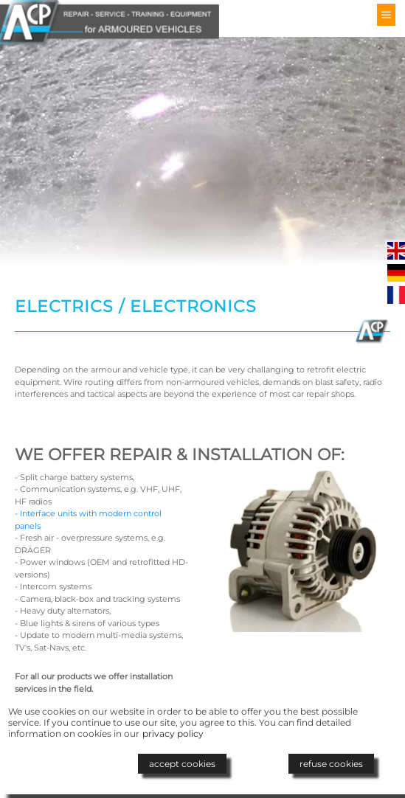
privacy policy (173, 733)
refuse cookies (331, 763)
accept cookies (182, 763)
